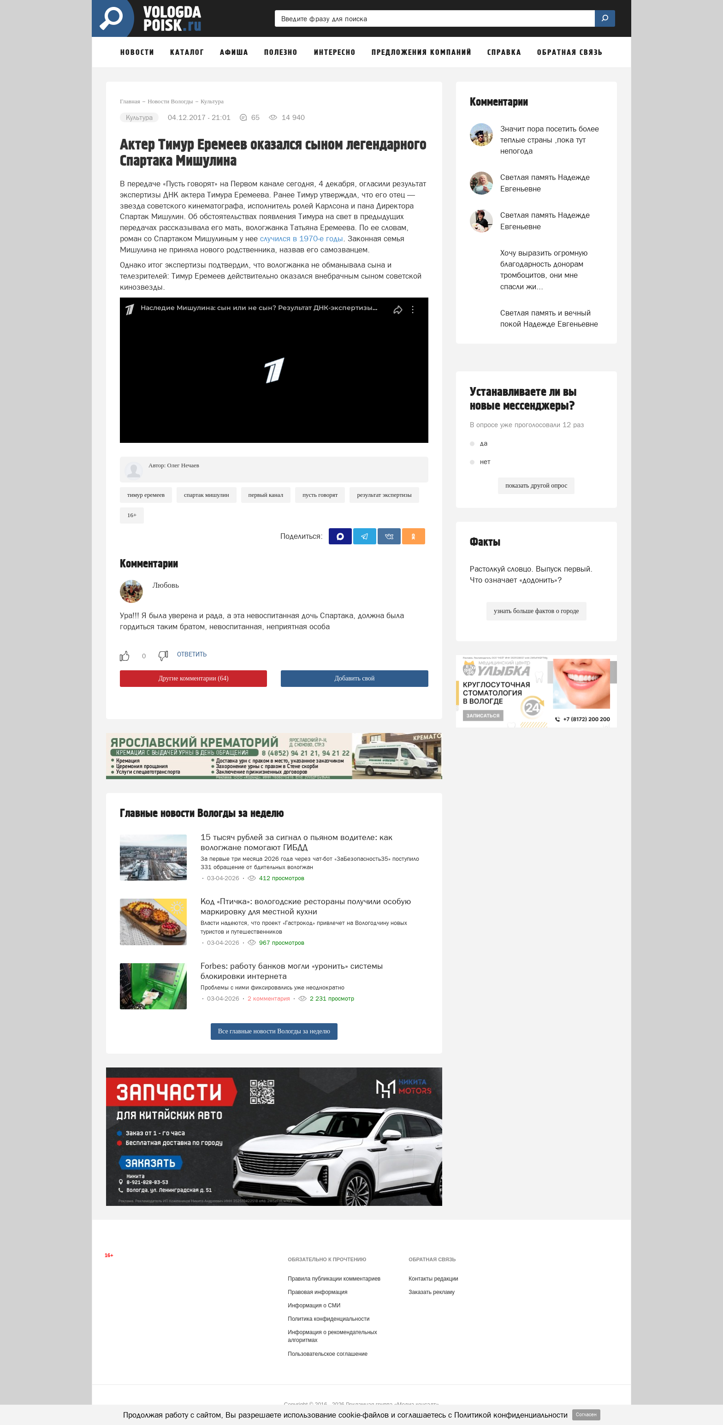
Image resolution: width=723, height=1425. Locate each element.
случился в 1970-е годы (301, 238)
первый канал (266, 494)
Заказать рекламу (432, 1292)
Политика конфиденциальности (328, 1319)
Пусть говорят (320, 494)
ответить (192, 654)
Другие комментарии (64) (194, 678)
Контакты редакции (433, 1279)
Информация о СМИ (314, 1305)
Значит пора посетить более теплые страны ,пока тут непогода (549, 140)
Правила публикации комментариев (334, 1279)
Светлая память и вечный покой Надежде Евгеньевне (549, 318)
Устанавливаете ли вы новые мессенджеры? (523, 399)
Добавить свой (354, 678)
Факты (485, 542)
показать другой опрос (536, 485)
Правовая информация (317, 1292)
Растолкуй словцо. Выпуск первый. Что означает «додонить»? (531, 574)
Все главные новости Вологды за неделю (274, 1031)
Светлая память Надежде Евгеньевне (545, 183)
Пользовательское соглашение (327, 1354)
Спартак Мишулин (206, 494)
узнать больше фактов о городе (536, 611)
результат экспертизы (384, 494)
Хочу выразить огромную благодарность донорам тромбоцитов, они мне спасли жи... (544, 269)
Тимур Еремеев (146, 494)
